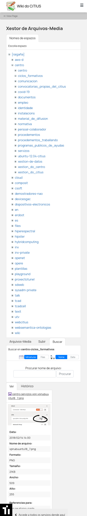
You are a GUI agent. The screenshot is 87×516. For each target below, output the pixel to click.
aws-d (19, 60)
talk (17, 295)
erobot (19, 215)
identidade (25, 108)
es (16, 220)
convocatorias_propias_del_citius (42, 86)
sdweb (19, 285)
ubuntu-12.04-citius (31, 156)
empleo (23, 102)
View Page (11, 16)
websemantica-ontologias (33, 327)
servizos (23, 151)
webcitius (21, 322)
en (16, 210)
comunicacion (27, 81)
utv (17, 317)
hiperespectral (25, 231)
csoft (18, 188)
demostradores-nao (29, 194)
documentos (27, 97)
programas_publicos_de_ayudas (41, 145)
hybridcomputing (27, 242)
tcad (18, 301)
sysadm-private (25, 290)
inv (17, 247)
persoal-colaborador (32, 129)
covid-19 (24, 92)
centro (19, 65)
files (18, 226)
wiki (17, 333)
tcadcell (20, 306)
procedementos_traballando (38, 140)
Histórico (27, 386)
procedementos (29, 135)
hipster (20, 236)
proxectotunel (25, 279)
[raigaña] (18, 54)
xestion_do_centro (31, 167)
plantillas (21, 269)
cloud (18, 177)
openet (20, 258)
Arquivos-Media (20, 341)
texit (18, 311)
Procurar (65, 374)
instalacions (26, 113)
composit (21, 183)
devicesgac (23, 199)
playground (22, 274)
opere (19, 263)
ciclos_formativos (30, 76)
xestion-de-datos (30, 161)
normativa (25, 124)
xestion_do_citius (30, 172)
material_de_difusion (33, 119)
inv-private (22, 252)
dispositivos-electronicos (32, 204)
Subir (42, 341)
